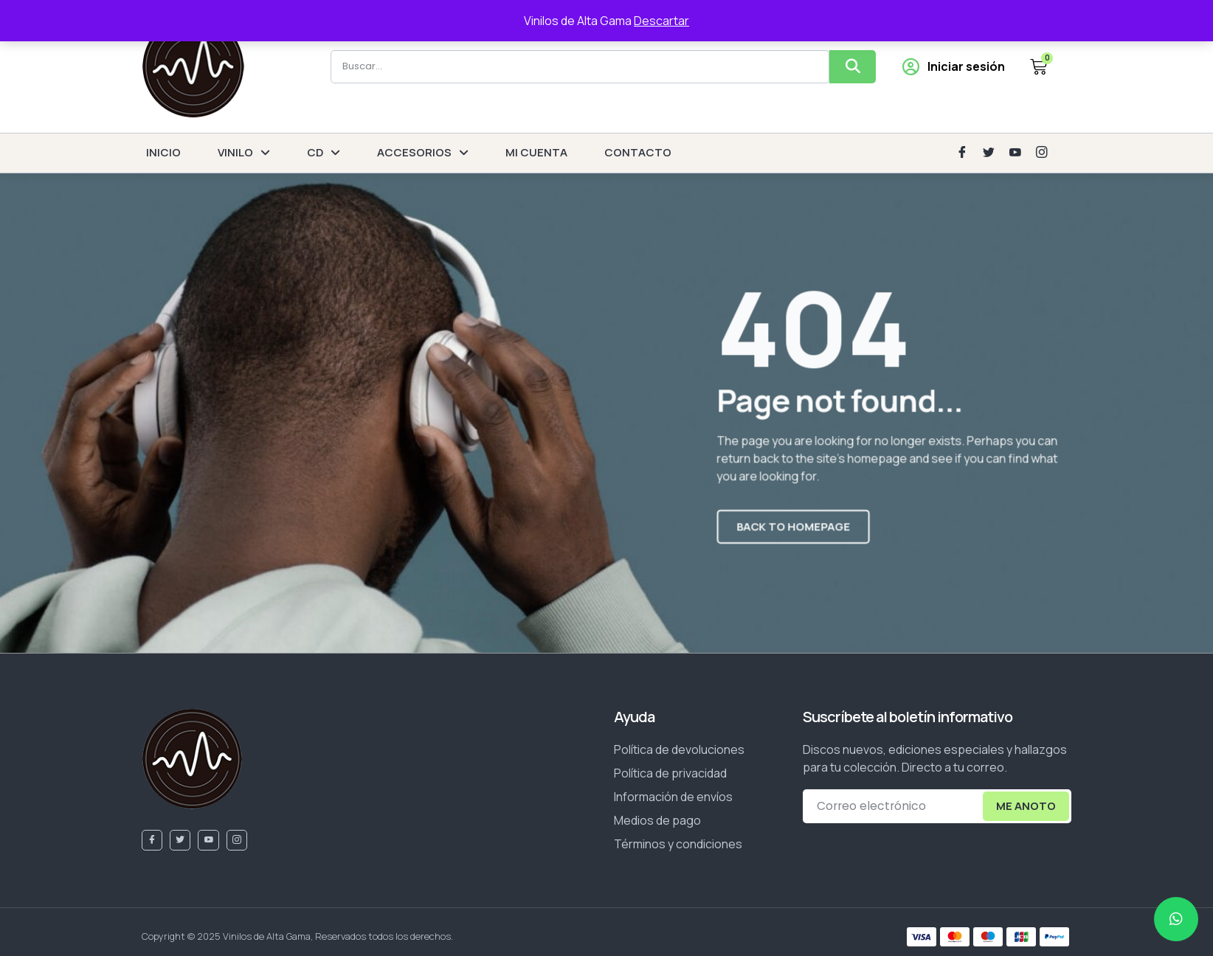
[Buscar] (852, 66)
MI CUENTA (536, 152)
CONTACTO (637, 152)
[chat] (1176, 919)
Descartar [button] (661, 21)
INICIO (163, 152)
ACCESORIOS (423, 153)
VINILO (244, 153)
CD (323, 153)
